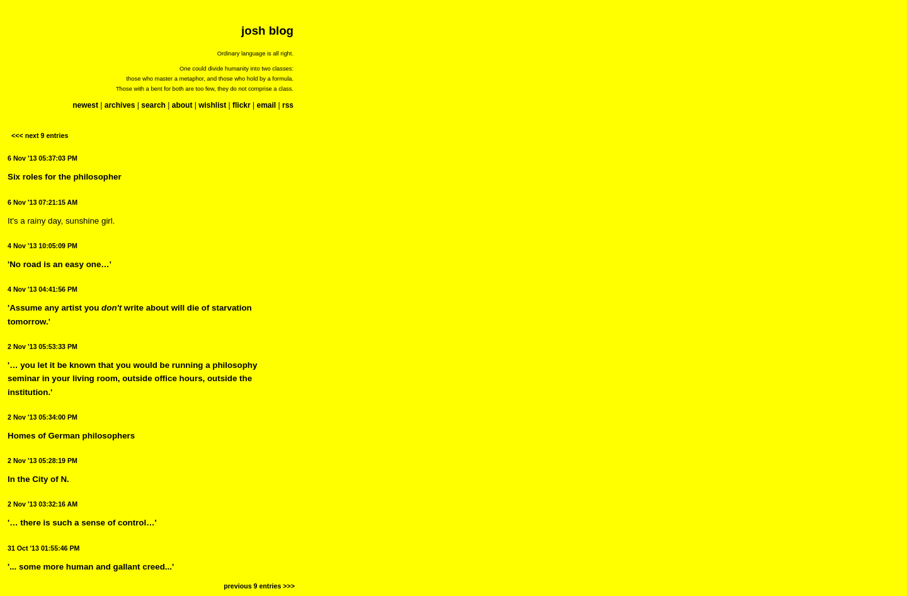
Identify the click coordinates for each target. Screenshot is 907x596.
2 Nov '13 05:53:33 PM (42, 346)
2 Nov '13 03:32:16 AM (42, 504)
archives (120, 105)
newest (85, 105)
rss (288, 105)
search (153, 105)
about (182, 105)
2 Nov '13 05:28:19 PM (42, 460)
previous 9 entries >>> (259, 586)
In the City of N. (38, 479)
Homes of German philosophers (71, 435)
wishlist (212, 105)
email (266, 105)
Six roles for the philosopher (65, 176)
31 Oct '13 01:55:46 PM (44, 548)
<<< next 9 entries (39, 135)
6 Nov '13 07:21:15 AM (42, 202)
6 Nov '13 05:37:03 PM (42, 158)
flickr (241, 105)
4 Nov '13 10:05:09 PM (42, 245)
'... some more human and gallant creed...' (91, 566)
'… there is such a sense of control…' (82, 522)
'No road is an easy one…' (59, 264)
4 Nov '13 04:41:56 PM (42, 289)
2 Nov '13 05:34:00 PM (42, 417)
